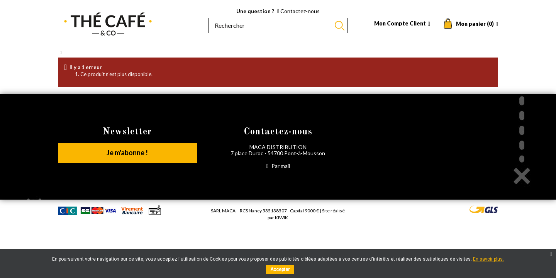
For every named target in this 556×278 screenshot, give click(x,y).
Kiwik (281, 217)
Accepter (280, 269)
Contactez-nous (298, 11)
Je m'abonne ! (127, 152)
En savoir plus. (488, 259)
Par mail (278, 166)
